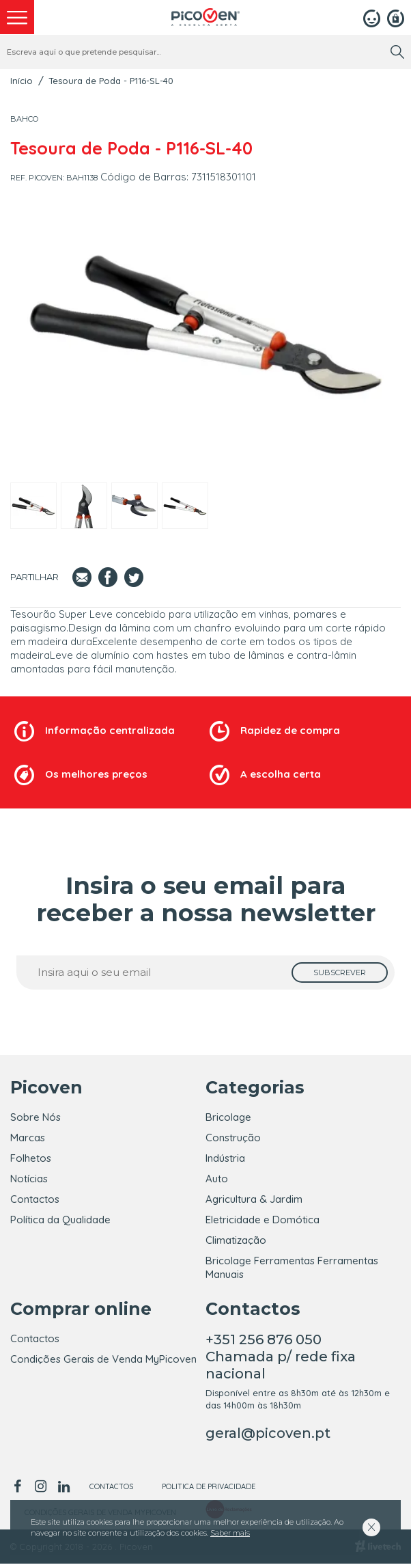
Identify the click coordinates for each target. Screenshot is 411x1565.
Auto (217, 1178)
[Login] (372, 17)
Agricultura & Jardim (254, 1199)
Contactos (34, 1199)
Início (21, 80)
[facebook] (19, 1488)
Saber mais (230, 1533)
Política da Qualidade (60, 1219)
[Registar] (396, 17)
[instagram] (40, 1488)
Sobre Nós (35, 1117)
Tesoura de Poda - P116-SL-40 (110, 80)
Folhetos (30, 1158)
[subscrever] (340, 972)
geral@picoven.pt (268, 1434)
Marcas (27, 1137)
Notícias (29, 1178)
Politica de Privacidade (208, 1488)
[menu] (17, 17)
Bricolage (228, 1117)
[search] (397, 52)
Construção (233, 1137)
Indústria (225, 1158)
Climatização (236, 1240)
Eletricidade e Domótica (263, 1219)
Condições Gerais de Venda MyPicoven (103, 1360)
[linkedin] (63, 1488)
